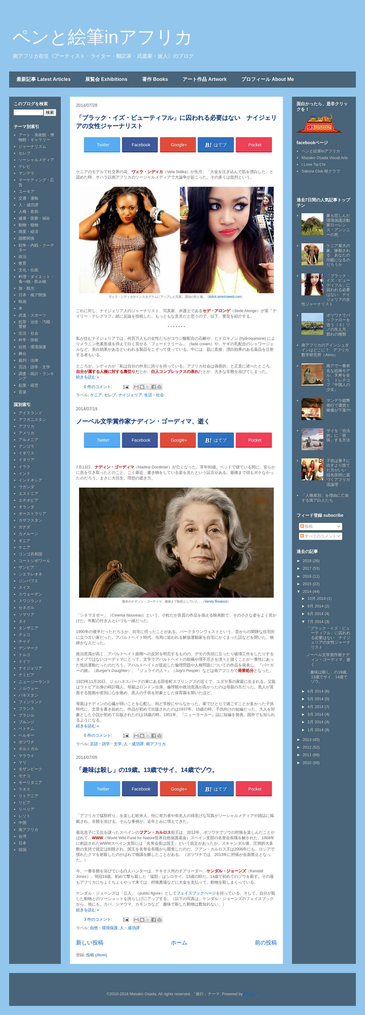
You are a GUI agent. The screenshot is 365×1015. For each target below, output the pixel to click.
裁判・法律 (28, 360)
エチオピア (28, 500)
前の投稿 (266, 943)
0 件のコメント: (98, 386)
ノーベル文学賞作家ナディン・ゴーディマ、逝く (143, 421)
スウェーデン (30, 594)
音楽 (22, 392)
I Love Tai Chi (313, 164)
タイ (22, 621)
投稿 (306, 526)
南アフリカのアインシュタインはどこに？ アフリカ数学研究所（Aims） (325, 350)
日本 (22, 843)
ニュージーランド (34, 682)
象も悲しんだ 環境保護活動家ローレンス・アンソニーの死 (340, 225)
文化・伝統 (28, 270)
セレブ (110, 395)
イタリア (26, 459)
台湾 (22, 836)
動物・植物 (28, 225)
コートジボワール (34, 560)
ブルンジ (26, 722)
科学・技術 (28, 340)
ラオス (24, 789)
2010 (308, 762)
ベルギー (26, 735)
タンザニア (28, 628)
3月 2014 (316, 714)
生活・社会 (154, 395)
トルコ (24, 654)
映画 (22, 301)
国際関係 (26, 238)
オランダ (26, 507)
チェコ (24, 634)
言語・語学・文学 (106, 744)
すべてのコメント (318, 536)
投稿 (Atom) (96, 955)
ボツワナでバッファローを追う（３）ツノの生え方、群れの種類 (338, 324)
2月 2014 (316, 722)
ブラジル (26, 715)
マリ (22, 762)
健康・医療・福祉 (34, 218)
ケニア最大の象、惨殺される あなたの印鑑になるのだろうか (338, 255)
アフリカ (26, 426)
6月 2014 (316, 691)
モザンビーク (30, 769)
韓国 (22, 849)
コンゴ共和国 (30, 554)
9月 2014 (316, 606)
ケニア (96, 395)
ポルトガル (28, 748)
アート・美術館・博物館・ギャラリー (36, 137)
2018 (308, 560)
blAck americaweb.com (225, 296)
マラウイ (26, 755)
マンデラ (26, 173)
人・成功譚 (134, 744)
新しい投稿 (89, 943)
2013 (308, 739)
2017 (308, 568)
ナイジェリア (130, 395)
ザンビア (26, 567)
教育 (22, 263)
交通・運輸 (28, 198)
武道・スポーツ (32, 315)
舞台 (22, 353)
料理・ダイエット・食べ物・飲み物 (36, 279)
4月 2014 (316, 706)
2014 (308, 591)
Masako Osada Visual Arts (324, 157)
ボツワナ (26, 742)
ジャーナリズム (32, 146)
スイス (24, 587)
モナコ (24, 775)
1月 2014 (316, 730)
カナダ (24, 527)
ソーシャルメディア (36, 160)
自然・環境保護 (104, 928)
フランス (26, 708)
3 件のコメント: (98, 919)
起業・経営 (28, 385)
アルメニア (28, 439)
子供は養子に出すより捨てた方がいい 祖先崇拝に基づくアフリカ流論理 (338, 472)
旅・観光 (26, 288)
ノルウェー (28, 688)
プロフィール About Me (267, 79)
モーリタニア (30, 782)
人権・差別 (28, 211)
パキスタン (28, 695)
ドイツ (24, 661)
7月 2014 (316, 621)
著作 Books (155, 79)
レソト (24, 816)
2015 (308, 584)
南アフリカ (156, 744)
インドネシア (30, 480)
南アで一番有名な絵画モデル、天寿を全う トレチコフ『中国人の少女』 (338, 377)
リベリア (26, 809)
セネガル (26, 607)
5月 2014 (316, 699)
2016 (308, 576)
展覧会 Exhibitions (106, 79)
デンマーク (28, 648)
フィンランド (30, 702)
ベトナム (26, 728)
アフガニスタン (32, 419)
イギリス (26, 453)
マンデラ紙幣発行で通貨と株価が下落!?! (338, 405)
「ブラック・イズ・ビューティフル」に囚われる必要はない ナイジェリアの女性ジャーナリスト (328, 637)
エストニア (28, 493)
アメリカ (26, 433)
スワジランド (30, 601)
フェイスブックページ (196, 893)
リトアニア (28, 796)
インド (24, 473)
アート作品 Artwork (204, 79)
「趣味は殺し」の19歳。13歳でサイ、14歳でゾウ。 (147, 769)
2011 (308, 755)
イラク (24, 466)
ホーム (179, 943)
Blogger (250, 994)
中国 (22, 822)
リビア (24, 802)
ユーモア (26, 191)
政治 (22, 256)
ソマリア (26, 614)
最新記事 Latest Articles (43, 79)
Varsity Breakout (215, 601)
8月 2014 (316, 613)
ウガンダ (26, 487)
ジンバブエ (28, 581)
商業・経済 (28, 231)
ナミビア (26, 675)
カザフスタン (30, 520)
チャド (24, 641)
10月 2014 (317, 598)
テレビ (24, 166)
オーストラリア (32, 513)
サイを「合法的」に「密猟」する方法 (338, 435)
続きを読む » (87, 377)
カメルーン (28, 533)
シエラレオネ (30, 574)
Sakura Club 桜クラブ (320, 171)
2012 (308, 747)
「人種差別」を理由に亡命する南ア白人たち (325, 497)
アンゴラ (26, 446)
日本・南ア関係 (32, 295)
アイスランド (30, 413)
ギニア (24, 540)
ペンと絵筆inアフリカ (102, 37)
